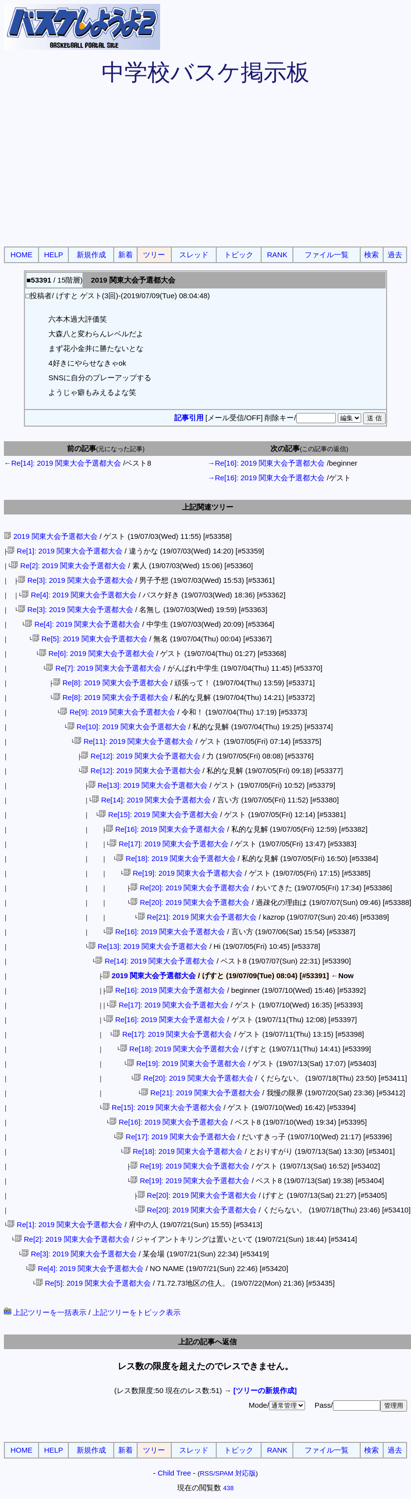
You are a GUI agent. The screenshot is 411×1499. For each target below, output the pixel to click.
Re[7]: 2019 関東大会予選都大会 (103, 668)
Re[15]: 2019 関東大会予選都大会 (158, 814)
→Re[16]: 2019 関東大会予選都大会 (266, 463)
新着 (125, 254)
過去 (395, 254)
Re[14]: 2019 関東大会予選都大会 (151, 800)
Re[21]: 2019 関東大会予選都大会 (197, 917)
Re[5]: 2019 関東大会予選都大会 (89, 639)
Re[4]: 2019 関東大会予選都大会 (79, 595)
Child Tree (174, 1473)
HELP (53, 254)
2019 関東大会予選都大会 (51, 536)
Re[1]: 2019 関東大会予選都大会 (65, 551)
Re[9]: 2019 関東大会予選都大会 (117, 712)
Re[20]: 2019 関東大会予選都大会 (189, 887)
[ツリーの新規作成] (265, 1390)
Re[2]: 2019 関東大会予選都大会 (68, 565)
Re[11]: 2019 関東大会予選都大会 (133, 741)
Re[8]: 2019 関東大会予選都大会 (110, 682)
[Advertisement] (205, 171)
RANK (277, 254)
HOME (22, 254)
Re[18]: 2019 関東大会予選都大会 (175, 858)
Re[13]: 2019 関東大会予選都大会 (147, 785)
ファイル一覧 (327, 254)
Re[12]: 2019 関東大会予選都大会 (140, 756)
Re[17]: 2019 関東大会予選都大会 (168, 844)
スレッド (193, 254)
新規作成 (91, 254)
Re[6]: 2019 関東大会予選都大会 (96, 653)
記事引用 (189, 417)
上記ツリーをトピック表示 (137, 1312)
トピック (238, 254)
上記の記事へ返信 (207, 1341)
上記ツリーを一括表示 (45, 1312)
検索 (371, 254)
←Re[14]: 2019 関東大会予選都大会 (62, 463)
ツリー (154, 254)
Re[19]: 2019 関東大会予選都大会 (183, 873)
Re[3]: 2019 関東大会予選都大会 (75, 580)
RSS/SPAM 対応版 (228, 1473)
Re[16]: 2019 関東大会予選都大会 (165, 829)
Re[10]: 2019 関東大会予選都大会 (126, 726)
